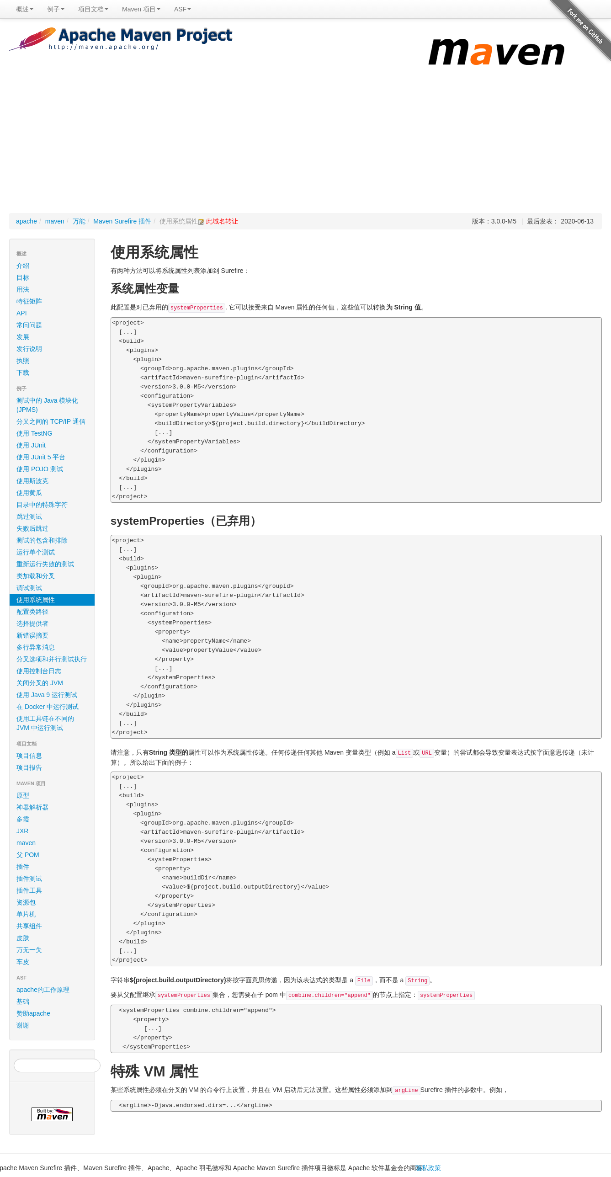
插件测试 (29, 878)
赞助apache (33, 1013)
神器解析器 (32, 807)
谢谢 (22, 1025)
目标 (22, 277)
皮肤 (22, 938)
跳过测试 (29, 516)
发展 (22, 337)
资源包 (26, 902)
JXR (22, 831)
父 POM (27, 854)
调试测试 (29, 587)
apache (26, 221)
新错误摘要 (32, 635)
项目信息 (53, 755)
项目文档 (93, 9)
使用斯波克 (32, 481)
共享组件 (29, 926)
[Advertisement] (306, 144)
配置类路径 (32, 611)
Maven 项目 (141, 9)
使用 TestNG (34, 433)
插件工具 (29, 890)
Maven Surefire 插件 (122, 221)
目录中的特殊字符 (42, 504)
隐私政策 (428, 1168)
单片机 (26, 914)
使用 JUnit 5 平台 (40, 457)
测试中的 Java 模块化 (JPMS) (47, 405)
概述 (24, 9)
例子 (55, 9)
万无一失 (29, 949)
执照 (22, 360)
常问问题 (29, 325)
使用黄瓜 (29, 492)
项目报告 (53, 767)
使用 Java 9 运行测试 (46, 694)
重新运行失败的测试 (45, 564)
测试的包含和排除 (42, 540)
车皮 (22, 961)
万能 (79, 221)
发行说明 (29, 348)
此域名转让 (222, 221)
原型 (22, 795)
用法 (22, 289)
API (21, 313)
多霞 (22, 819)
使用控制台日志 (38, 671)
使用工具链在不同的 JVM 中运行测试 (45, 723)
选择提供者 (32, 623)
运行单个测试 (35, 552)
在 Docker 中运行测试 (47, 706)
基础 (22, 1001)
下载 (22, 372)
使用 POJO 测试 (39, 469)
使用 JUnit (31, 445)
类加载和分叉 (35, 576)
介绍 (22, 265)
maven (54, 221)
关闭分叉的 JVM (39, 683)
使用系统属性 (35, 599)
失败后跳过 (32, 528)
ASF (182, 9)
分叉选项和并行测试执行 (51, 659)
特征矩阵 (29, 301)
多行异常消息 (35, 647)
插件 (22, 866)
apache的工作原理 (42, 989)
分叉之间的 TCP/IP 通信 (50, 421)
